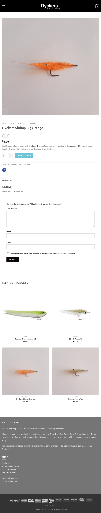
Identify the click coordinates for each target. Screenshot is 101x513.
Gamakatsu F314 (74, 146)
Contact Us (50, 506)
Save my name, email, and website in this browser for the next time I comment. (43, 254)
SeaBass (13, 164)
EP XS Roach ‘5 (75, 339)
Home (4, 123)
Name (9, 231)
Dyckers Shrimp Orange (25, 399)
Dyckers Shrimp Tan (75, 399)
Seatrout (20, 164)
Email (9, 242)
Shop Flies (21, 123)
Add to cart (24, 155)
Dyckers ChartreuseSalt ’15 (25, 339)
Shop (11, 123)
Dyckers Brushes (36, 146)
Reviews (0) (7, 180)
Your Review (11, 208)
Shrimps (32, 123)
